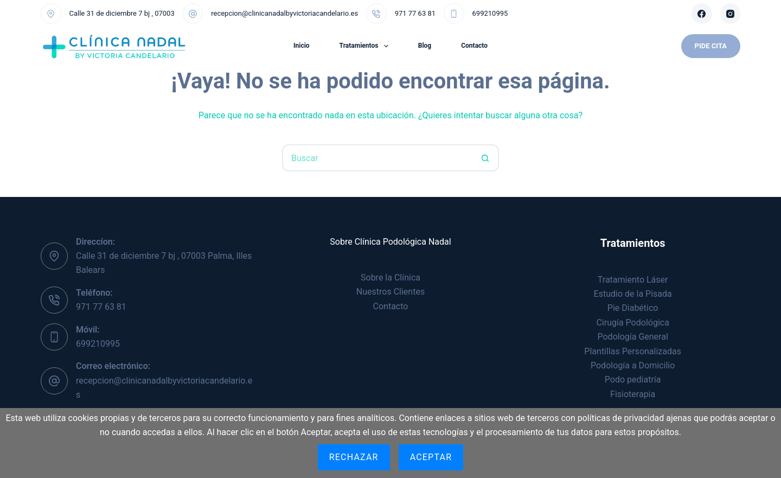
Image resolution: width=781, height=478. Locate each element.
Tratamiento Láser (633, 280)
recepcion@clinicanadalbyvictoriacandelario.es (284, 13)
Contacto (474, 45)
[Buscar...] (377, 157)
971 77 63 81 (415, 13)
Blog (424, 45)
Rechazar (354, 457)
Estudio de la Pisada (633, 294)
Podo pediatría (633, 379)
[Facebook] (702, 13)
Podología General (633, 337)
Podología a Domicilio (633, 365)
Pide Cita (711, 46)
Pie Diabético (632, 308)
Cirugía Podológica (632, 322)
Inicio (301, 45)
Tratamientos (366, 46)
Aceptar (431, 457)
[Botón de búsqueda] (485, 157)
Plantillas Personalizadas (632, 351)
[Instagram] (730, 13)
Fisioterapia (632, 394)
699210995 (490, 13)
